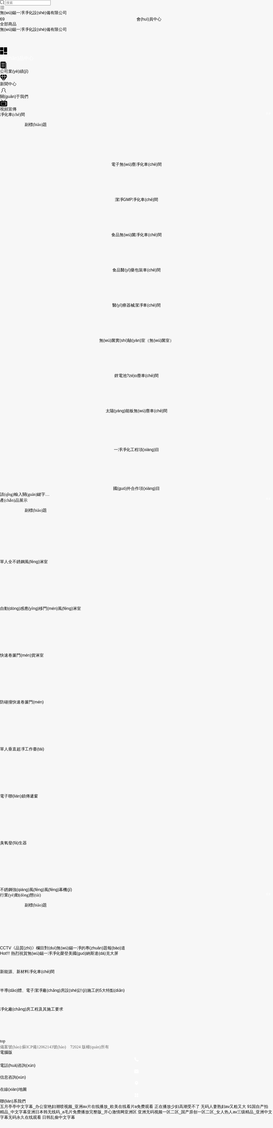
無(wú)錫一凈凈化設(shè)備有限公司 (33, 13)
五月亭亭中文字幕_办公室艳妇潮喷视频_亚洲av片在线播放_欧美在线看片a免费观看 (76, 1106)
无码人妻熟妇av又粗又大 (223, 1106)
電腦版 (6, 1052)
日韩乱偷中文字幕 (58, 1117)
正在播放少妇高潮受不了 (177, 1106)
